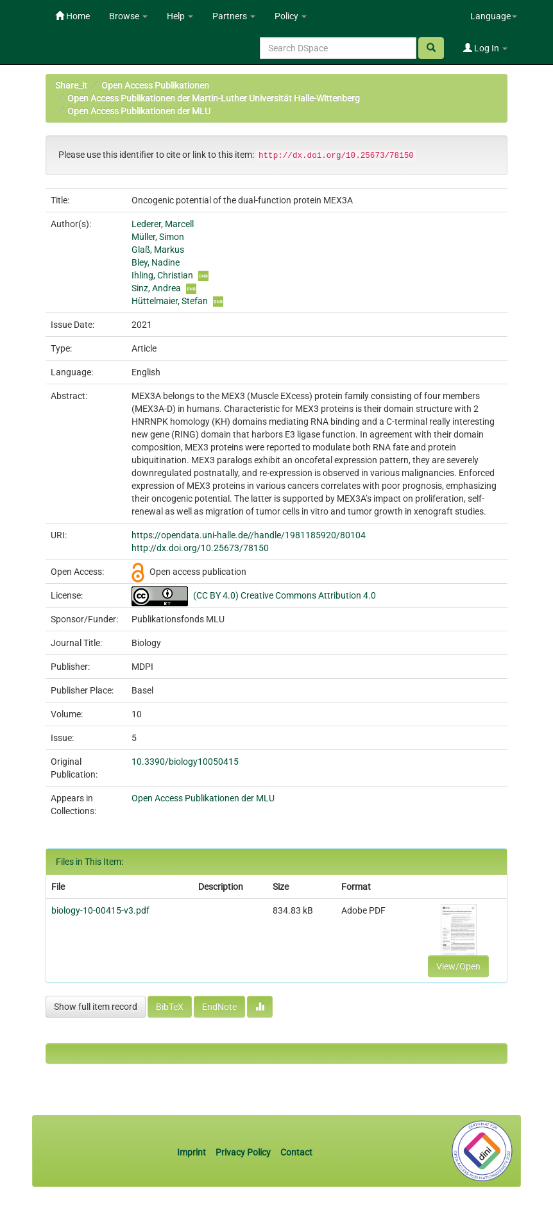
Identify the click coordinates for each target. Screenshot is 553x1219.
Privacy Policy (243, 1152)
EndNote (219, 1007)
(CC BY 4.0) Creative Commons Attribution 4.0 (284, 595)
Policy (291, 16)
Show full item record (95, 1007)
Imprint (192, 1152)
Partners (233, 16)
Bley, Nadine (156, 262)
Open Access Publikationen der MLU (138, 111)
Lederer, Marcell (163, 224)
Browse (128, 16)
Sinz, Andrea (156, 288)
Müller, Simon (158, 237)
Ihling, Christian (162, 275)
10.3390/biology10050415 (185, 761)
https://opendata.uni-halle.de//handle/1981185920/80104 (249, 535)
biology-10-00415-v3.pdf (100, 910)
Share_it (71, 85)
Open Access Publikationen (155, 85)
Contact (296, 1152)
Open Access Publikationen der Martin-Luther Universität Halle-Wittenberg (213, 98)
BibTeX (169, 1007)
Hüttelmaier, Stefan (170, 301)
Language (493, 16)
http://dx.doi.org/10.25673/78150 (200, 548)
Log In (485, 48)
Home (72, 16)
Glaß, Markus (158, 249)
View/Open (458, 966)
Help (180, 16)
